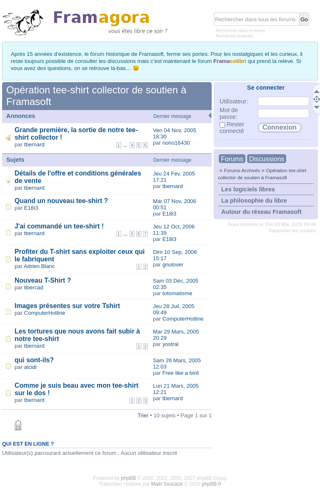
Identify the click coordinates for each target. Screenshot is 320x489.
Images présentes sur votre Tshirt (67, 305)
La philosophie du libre (254, 200)
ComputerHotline (44, 313)
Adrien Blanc (39, 266)
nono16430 (176, 143)
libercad (33, 287)
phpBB (128, 478)
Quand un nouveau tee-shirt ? (61, 200)
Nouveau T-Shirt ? (43, 280)
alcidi (30, 367)
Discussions (266, 159)
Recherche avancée (234, 36)
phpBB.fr (211, 484)
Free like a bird (180, 373)
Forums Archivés (242, 170)
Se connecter (266, 87)
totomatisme (177, 293)
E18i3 (31, 208)
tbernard (34, 144)
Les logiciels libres (248, 189)
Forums (232, 159)
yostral (170, 344)
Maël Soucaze (167, 484)
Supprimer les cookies (292, 230)
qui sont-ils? (34, 360)
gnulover (173, 264)
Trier (143, 415)
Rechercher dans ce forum (240, 30)
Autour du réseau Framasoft (261, 211)
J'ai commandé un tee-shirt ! (59, 226)
